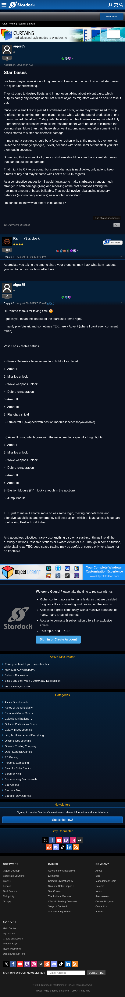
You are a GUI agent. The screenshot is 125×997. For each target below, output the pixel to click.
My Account (9, 933)
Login (32, 23)
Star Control (54, 891)
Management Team (105, 880)
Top (121, 257)
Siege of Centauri (57, 906)
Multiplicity (8, 896)
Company (102, 864)
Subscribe (96, 972)
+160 (7, 249)
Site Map (85, 990)
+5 (7, 57)
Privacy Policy (42, 990)
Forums (99, 911)
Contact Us (101, 906)
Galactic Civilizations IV (60, 880)
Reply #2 (9, 303)
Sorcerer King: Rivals (59, 911)
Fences (7, 886)
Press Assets (102, 896)
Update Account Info (14, 953)
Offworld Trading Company (62, 901)
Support (9, 921)
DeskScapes (10, 891)
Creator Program (104, 901)
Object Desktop (11, 870)
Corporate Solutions (13, 875)
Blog (97, 875)
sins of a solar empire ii (107, 218)
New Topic (111, 16)
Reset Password (12, 948)
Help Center (9, 928)
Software (10, 864)
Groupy (7, 901)
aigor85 (19, 46)
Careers (99, 886)
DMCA (75, 990)
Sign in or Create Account (58, 639)
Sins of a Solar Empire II (61, 886)
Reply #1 (9, 257)
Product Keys (10, 943)
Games (53, 864)
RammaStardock (26, 238)
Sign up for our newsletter (24, 972)
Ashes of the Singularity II (62, 870)
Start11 (7, 880)
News (98, 891)
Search (22, 23)
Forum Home (8, 23)
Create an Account (13, 938)
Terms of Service (60, 990)
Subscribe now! (62, 819)
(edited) (50, 303)
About (98, 870)
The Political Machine (59, 896)
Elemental (53, 875)
